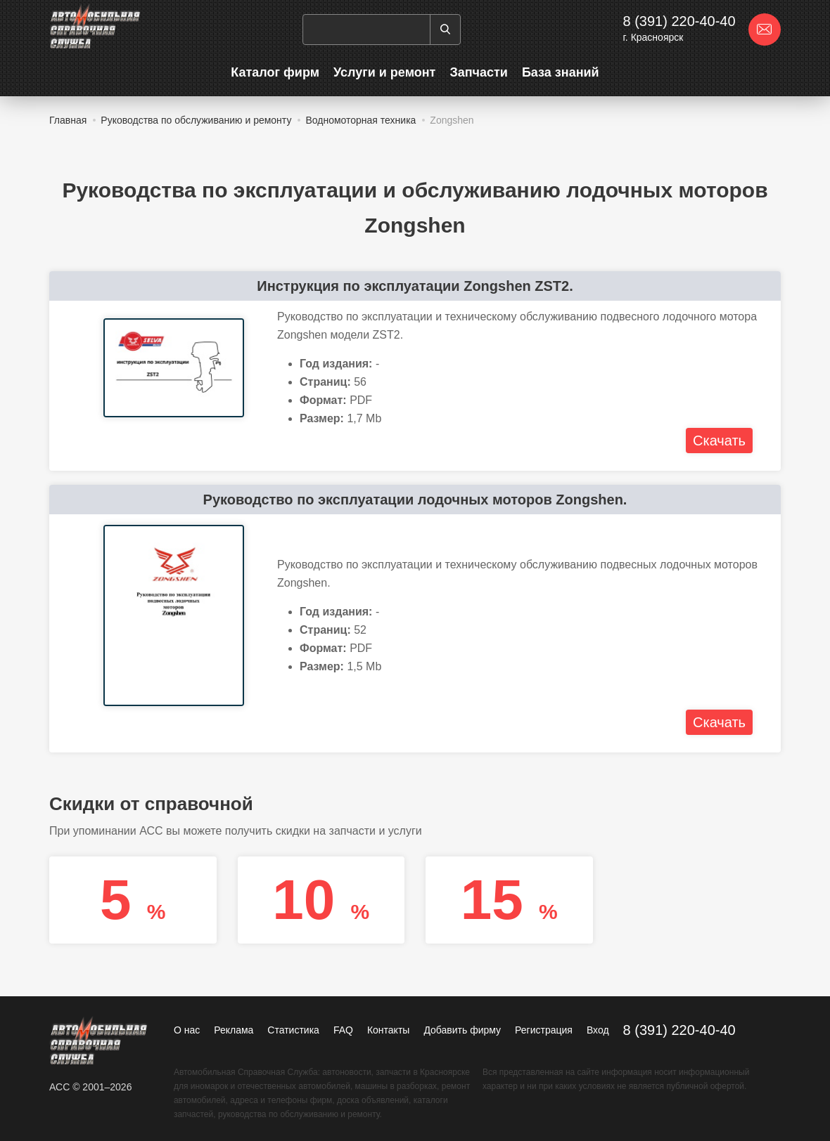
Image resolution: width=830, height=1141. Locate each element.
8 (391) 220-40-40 (678, 21)
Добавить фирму (462, 1030)
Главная (68, 120)
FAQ (343, 1030)
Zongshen (451, 120)
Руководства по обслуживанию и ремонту (196, 120)
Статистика (293, 1030)
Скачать (719, 440)
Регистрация (544, 1030)
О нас (187, 1030)
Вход (598, 1030)
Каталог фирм (275, 72)
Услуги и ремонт (384, 72)
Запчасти (478, 72)
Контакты (388, 1030)
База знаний (560, 72)
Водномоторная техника (360, 120)
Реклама (233, 1030)
